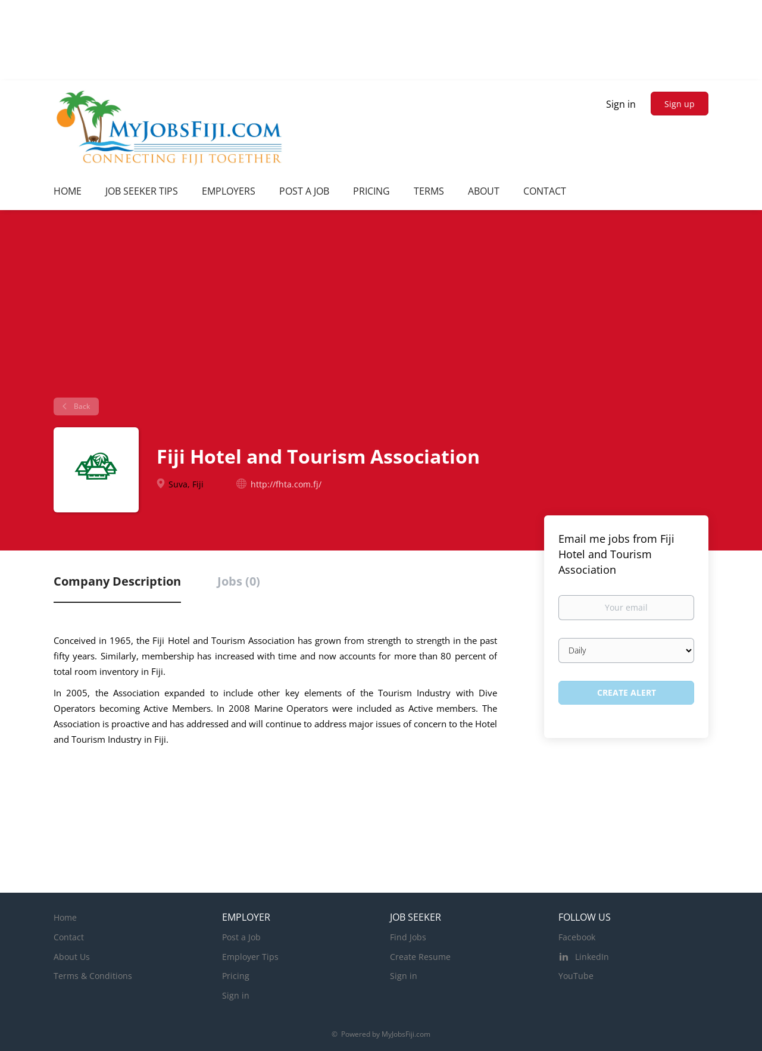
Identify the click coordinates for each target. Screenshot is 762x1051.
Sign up (679, 104)
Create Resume (420, 956)
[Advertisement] (381, 308)
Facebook (576, 937)
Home (65, 917)
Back (81, 406)
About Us (72, 956)
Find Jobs (408, 937)
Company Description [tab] (117, 581)
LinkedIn (592, 956)
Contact (69, 937)
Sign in (621, 104)
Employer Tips (250, 956)
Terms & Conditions (93, 975)
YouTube (576, 975)
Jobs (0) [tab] (238, 581)
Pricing (235, 975)
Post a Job (241, 937)
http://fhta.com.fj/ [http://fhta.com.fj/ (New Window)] (286, 484)
